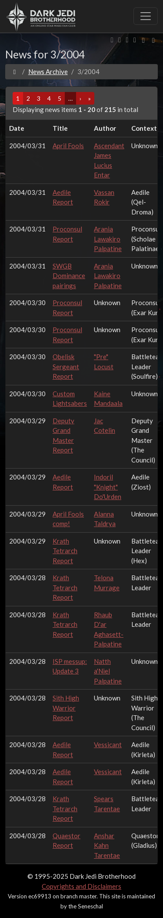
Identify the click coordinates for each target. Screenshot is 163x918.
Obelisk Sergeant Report (66, 366)
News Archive (48, 71)
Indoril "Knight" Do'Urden (107, 486)
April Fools (68, 146)
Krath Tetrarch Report (65, 550)
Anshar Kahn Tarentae (107, 845)
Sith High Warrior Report (66, 707)
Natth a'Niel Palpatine (108, 671)
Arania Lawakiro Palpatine (108, 238)
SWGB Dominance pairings (69, 275)
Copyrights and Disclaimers (81, 886)
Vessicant (108, 744)
